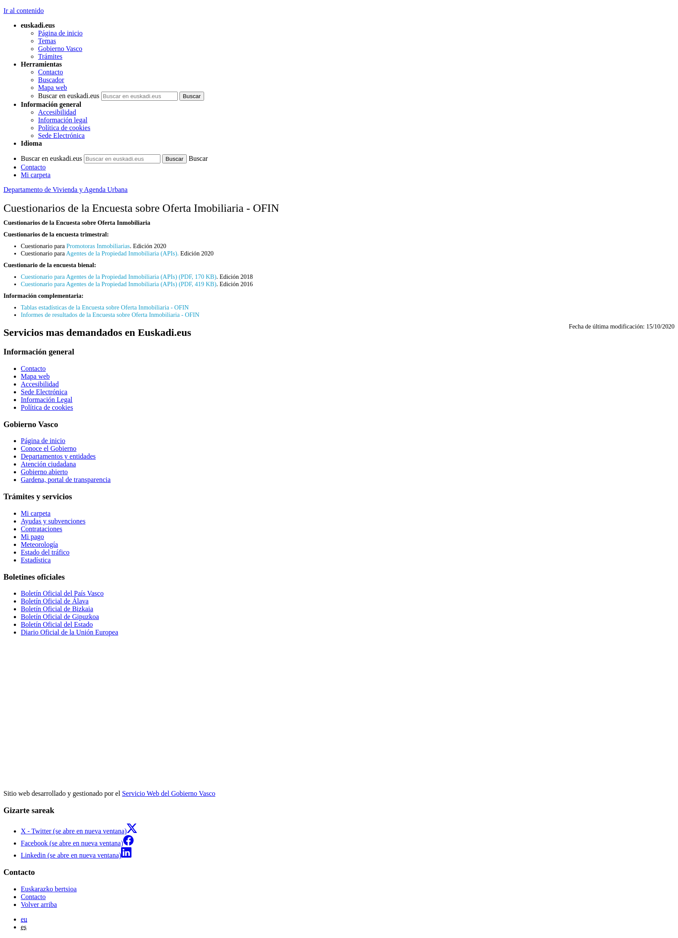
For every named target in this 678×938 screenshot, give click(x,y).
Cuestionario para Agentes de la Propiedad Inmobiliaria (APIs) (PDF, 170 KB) (118, 276)
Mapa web (52, 87)
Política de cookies (64, 127)
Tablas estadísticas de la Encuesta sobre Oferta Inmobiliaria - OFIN (105, 307)
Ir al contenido (23, 10)
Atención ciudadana (48, 464)
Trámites (50, 56)
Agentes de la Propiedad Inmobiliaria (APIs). (122, 253)
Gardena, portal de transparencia (66, 479)
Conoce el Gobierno (49, 448)
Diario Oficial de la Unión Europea (69, 632)
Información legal (62, 120)
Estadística (36, 560)
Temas (47, 41)
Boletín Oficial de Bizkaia (57, 609)
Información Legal (47, 399)
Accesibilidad (57, 112)
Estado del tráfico (45, 552)
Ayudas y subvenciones (53, 521)
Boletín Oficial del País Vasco (62, 593)
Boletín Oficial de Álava (55, 601)
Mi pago (32, 536)
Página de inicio (60, 33)
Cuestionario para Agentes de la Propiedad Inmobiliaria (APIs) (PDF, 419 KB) (118, 284)
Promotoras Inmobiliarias (98, 245)
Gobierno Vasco (60, 48)
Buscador (51, 79)
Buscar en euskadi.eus (68, 95)
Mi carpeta (36, 175)
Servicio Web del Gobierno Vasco (168, 793)
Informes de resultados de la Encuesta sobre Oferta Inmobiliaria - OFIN (110, 314)
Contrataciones (41, 529)
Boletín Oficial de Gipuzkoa (60, 616)
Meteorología (39, 544)
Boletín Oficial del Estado (57, 624)
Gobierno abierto (44, 471)
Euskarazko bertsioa (49, 889)
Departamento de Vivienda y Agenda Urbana (65, 189)
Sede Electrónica (61, 135)
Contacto (50, 72)
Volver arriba (39, 904)
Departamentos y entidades (58, 456)
